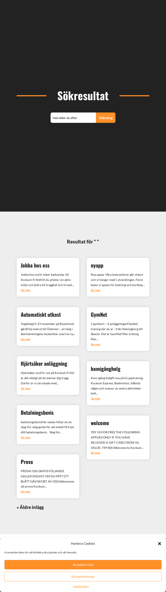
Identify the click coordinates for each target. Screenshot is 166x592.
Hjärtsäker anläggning (44, 363)
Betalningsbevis (37, 412)
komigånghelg (105, 368)
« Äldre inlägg (30, 507)
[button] (159, 549)
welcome (100, 423)
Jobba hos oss (35, 265)
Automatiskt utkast (41, 314)
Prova (27, 461)
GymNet (99, 314)
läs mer (25, 290)
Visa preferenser (83, 582)
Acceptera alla (83, 570)
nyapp (97, 265)
